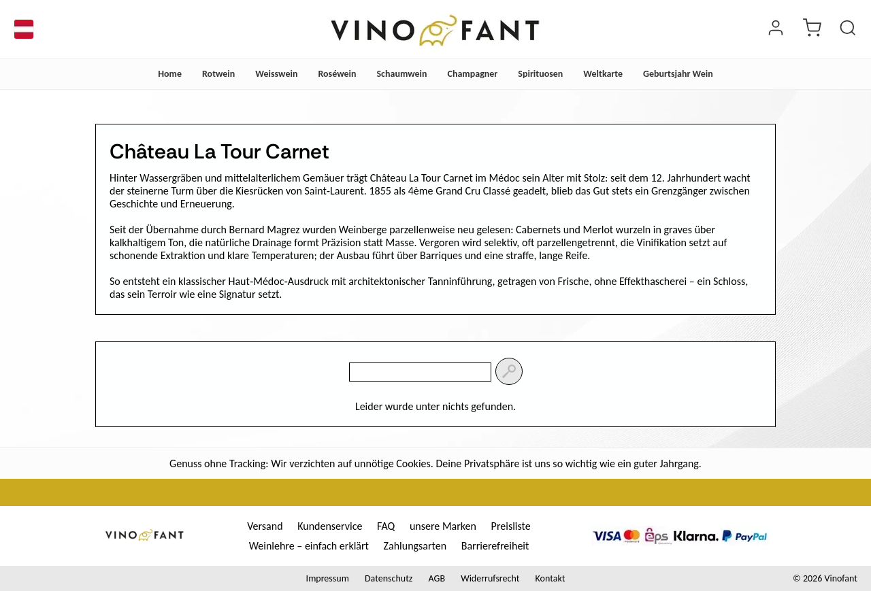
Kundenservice (329, 526)
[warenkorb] (811, 29)
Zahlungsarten (415, 545)
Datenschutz (388, 578)
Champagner (473, 74)
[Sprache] (24, 29)
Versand (264, 526)
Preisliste (511, 526)
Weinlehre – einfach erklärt (309, 545)
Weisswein (276, 74)
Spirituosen (540, 74)
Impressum (327, 578)
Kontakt (550, 578)
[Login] (775, 29)
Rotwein (218, 74)
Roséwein (337, 74)
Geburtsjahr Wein (678, 74)
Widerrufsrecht (490, 578)
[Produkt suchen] (847, 29)
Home (170, 74)
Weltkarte (603, 74)
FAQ (386, 526)
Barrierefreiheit (495, 545)
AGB (437, 578)
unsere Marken (443, 526)
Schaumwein (401, 74)
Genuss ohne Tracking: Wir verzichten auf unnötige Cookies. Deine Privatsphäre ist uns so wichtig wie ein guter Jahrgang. (435, 463)
